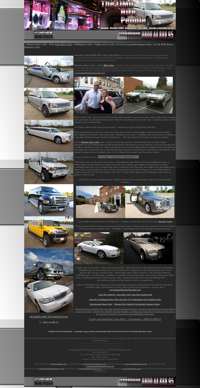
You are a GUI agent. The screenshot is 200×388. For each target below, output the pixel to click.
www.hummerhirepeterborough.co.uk (89, 73)
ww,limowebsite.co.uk (58, 364)
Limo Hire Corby (63, 44)
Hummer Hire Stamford (124, 304)
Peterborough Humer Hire (101, 304)
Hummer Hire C (90, 142)
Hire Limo (109, 65)
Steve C (86, 331)
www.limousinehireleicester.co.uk (51, 369)
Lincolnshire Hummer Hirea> (147, 304)
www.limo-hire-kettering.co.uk (94, 364)
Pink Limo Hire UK (122, 299)
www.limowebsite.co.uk (131, 369)
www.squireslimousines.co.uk (136, 364)
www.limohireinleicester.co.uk (89, 369)
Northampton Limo (139, 299)
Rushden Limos (154, 299)
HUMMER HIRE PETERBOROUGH (49, 316)
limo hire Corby (165, 221)
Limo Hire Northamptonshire (101, 299)
